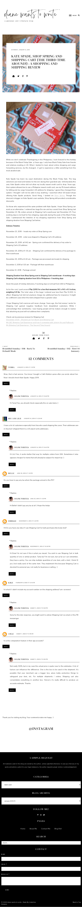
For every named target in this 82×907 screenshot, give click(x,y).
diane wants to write (15, 902)
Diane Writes (21, 396)
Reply (6, 383)
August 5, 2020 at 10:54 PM (39, 608)
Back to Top (77, 902)
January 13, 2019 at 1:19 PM (26, 367)
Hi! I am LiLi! (14, 418)
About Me (33, 829)
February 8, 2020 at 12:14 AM (25, 582)
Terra (11, 367)
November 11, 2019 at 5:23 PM (29, 521)
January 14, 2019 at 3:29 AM (33, 418)
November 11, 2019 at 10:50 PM (40, 546)
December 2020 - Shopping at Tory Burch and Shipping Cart (30, 320)
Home (22, 829)
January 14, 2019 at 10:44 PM (39, 396)
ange (11, 634)
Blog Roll (58, 829)
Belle (11, 473)
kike (10, 583)
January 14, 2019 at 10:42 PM (39, 447)
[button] (72, 15)
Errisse (12, 521)
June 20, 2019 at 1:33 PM (25, 473)
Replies (13, 391)
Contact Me (45, 829)
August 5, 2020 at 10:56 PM (39, 659)
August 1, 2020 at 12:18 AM (24, 634)
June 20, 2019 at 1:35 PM (38, 498)
